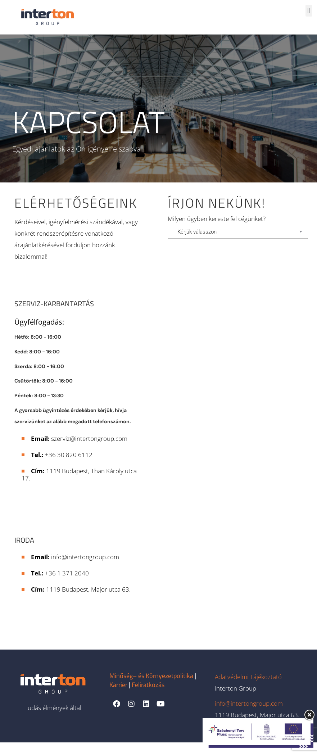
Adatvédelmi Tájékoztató (248, 689)
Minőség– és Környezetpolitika (151, 688)
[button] (308, 11)
